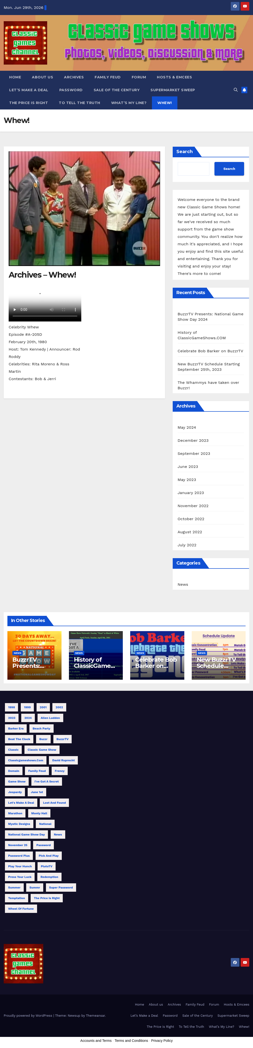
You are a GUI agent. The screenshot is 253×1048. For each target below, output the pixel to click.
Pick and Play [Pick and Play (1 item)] (49, 855)
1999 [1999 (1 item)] (27, 707)
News (183, 584)
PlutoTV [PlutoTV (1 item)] (46, 866)
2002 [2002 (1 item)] (59, 707)
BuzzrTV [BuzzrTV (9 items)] (63, 739)
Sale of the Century (117, 90)
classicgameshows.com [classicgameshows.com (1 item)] (25, 760)
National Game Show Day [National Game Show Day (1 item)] (26, 834)
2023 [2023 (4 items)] (11, 718)
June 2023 (188, 466)
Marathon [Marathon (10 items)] (15, 813)
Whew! (164, 103)
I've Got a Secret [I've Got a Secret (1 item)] (47, 781)
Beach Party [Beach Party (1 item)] (41, 728)
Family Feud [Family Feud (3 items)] (37, 771)
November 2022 (193, 505)
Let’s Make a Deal (28, 90)
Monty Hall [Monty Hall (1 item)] (39, 813)
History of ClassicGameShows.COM (96, 665)
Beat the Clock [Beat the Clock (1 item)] (19, 739)
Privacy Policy (162, 1041)
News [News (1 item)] (58, 834)
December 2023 (193, 440)
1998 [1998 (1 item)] (11, 707)
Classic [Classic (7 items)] (13, 749)
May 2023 (187, 479)
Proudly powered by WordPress (28, 1015)
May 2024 (187, 427)
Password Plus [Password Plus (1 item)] (19, 855)
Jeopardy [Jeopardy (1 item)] (15, 792)
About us (42, 77)
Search (184, 151)
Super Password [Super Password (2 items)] (61, 887)
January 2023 (191, 492)
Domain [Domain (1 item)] (13, 771)
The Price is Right (28, 103)
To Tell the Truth (79, 103)
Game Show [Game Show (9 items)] (16, 781)
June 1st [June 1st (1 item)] (37, 792)
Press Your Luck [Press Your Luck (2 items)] (19, 877)
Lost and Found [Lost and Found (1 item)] (54, 802)
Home (15, 77)
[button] (236, 90)
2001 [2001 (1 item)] (43, 707)
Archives (74, 77)
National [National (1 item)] (45, 824)
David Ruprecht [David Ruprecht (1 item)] (63, 760)
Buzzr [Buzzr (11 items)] (43, 739)
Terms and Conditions (131, 1041)
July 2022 (187, 545)
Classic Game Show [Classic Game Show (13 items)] (42, 749)
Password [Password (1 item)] (43, 845)
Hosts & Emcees (174, 77)
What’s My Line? (129, 103)
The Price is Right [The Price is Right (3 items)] (47, 898)
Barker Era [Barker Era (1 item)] (15, 728)
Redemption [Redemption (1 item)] (49, 877)
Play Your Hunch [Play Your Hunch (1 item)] (20, 866)
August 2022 (190, 532)
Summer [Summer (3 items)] (14, 887)
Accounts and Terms (96, 1041)
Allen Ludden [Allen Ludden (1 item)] (50, 718)
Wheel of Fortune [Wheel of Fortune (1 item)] (21, 908)
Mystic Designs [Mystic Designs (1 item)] (19, 824)
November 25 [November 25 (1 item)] (17, 845)
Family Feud (108, 77)
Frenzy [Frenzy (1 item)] (60, 771)
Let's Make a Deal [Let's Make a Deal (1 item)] (21, 802)
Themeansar (95, 1015)
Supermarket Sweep (172, 90)
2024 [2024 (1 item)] (28, 718)
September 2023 (194, 453)
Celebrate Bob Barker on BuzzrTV (210, 351)
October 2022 (191, 518)
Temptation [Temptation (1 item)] (16, 898)
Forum (139, 77)
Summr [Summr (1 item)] (34, 887)
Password (71, 90)
